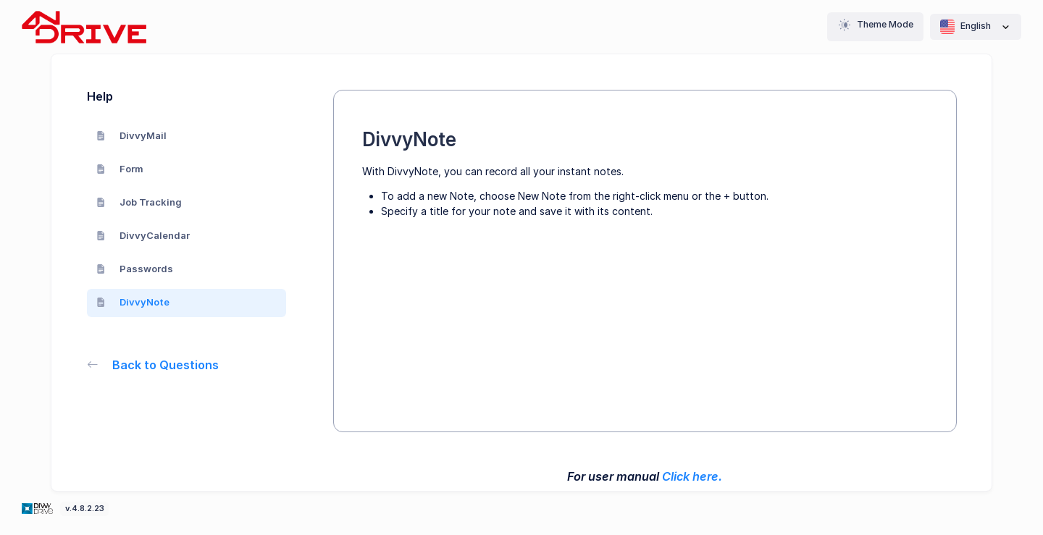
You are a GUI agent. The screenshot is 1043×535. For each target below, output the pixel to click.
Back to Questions (153, 365)
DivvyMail (131, 135)
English (975, 27)
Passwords (135, 268)
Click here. (692, 476)
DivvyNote (133, 302)
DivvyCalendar (143, 235)
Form (120, 168)
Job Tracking (139, 202)
